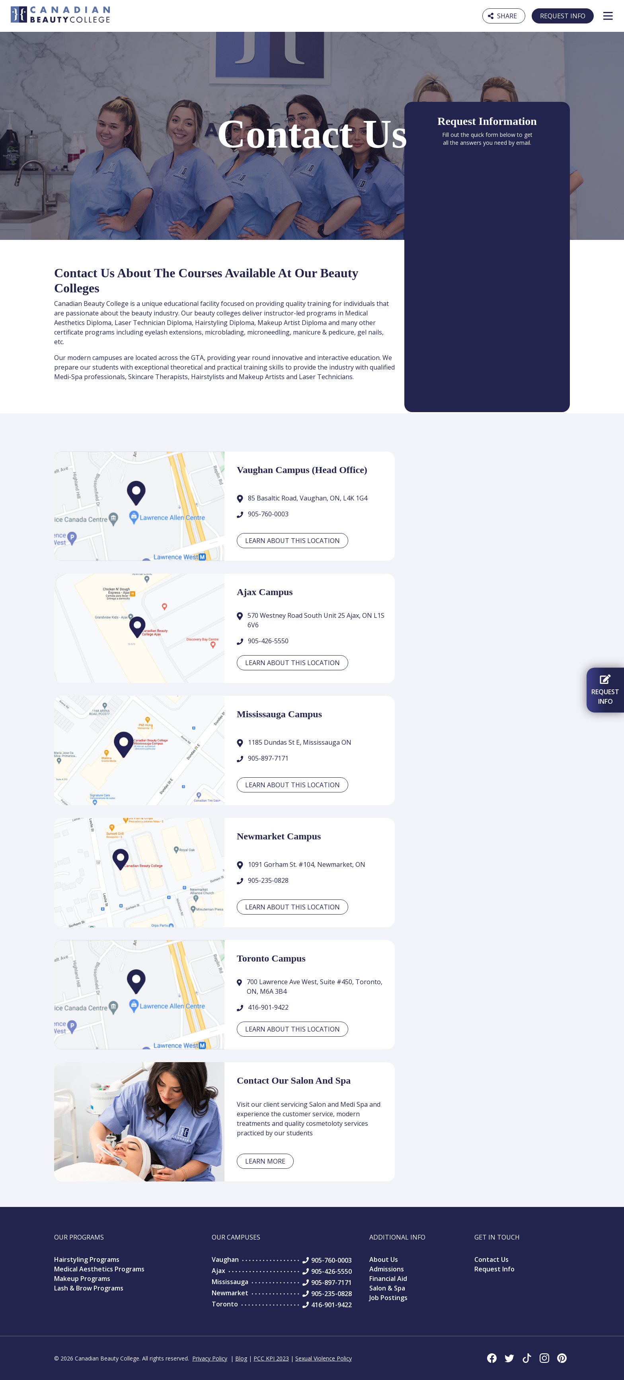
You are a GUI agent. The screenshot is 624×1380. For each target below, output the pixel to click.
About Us (383, 1259)
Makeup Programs (82, 1278)
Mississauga (230, 1281)
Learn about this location (292, 540)
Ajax (218, 1270)
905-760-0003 (268, 514)
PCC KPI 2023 (271, 1358)
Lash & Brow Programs (88, 1288)
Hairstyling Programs (86, 1259)
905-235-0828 (268, 880)
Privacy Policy (209, 1358)
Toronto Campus (271, 958)
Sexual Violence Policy (323, 1358)
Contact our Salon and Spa (294, 1080)
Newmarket (230, 1293)
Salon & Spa (387, 1288)
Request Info (562, 16)
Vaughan (225, 1259)
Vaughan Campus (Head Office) (302, 470)
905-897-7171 (268, 758)
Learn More (265, 1161)
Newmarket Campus (279, 836)
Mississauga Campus (279, 714)
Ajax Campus (265, 592)
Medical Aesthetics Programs (99, 1269)
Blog (241, 1358)
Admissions (386, 1269)
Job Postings (388, 1297)
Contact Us (491, 1259)
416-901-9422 (268, 1007)
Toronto (225, 1304)
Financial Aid (388, 1278)
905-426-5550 (268, 640)
